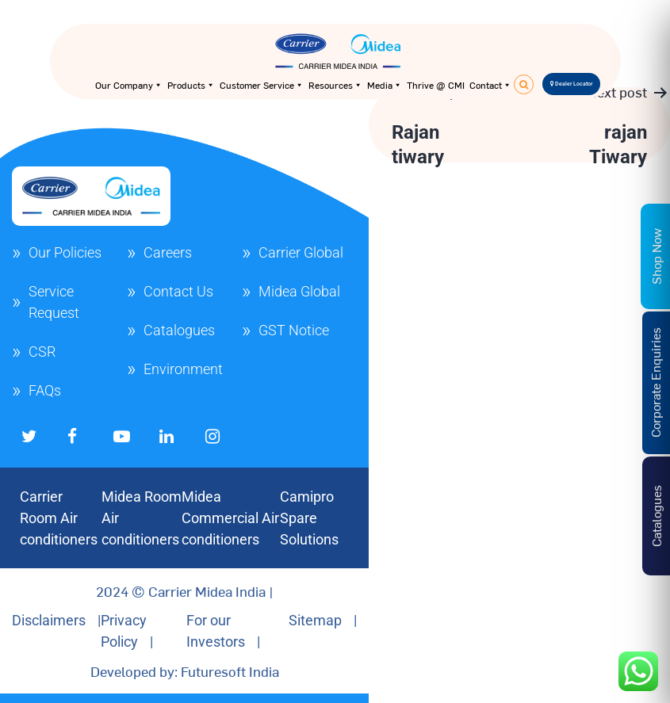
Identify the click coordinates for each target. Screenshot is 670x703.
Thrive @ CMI (436, 84)
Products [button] (191, 85)
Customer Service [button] (262, 85)
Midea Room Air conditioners (141, 518)
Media (384, 85)
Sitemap (315, 620)
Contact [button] (490, 85)
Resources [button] (335, 85)
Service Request (54, 302)
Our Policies (65, 252)
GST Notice (293, 330)
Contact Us (178, 291)
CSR (42, 351)
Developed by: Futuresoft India (184, 671)
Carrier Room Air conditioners (59, 518)
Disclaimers (49, 620)
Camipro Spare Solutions (309, 518)
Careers (168, 252)
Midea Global (299, 291)
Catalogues (179, 330)
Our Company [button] (129, 85)
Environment (183, 369)
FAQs (45, 390)
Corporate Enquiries (655, 383)
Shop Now (655, 256)
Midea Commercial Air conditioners (230, 518)
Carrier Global (300, 252)
